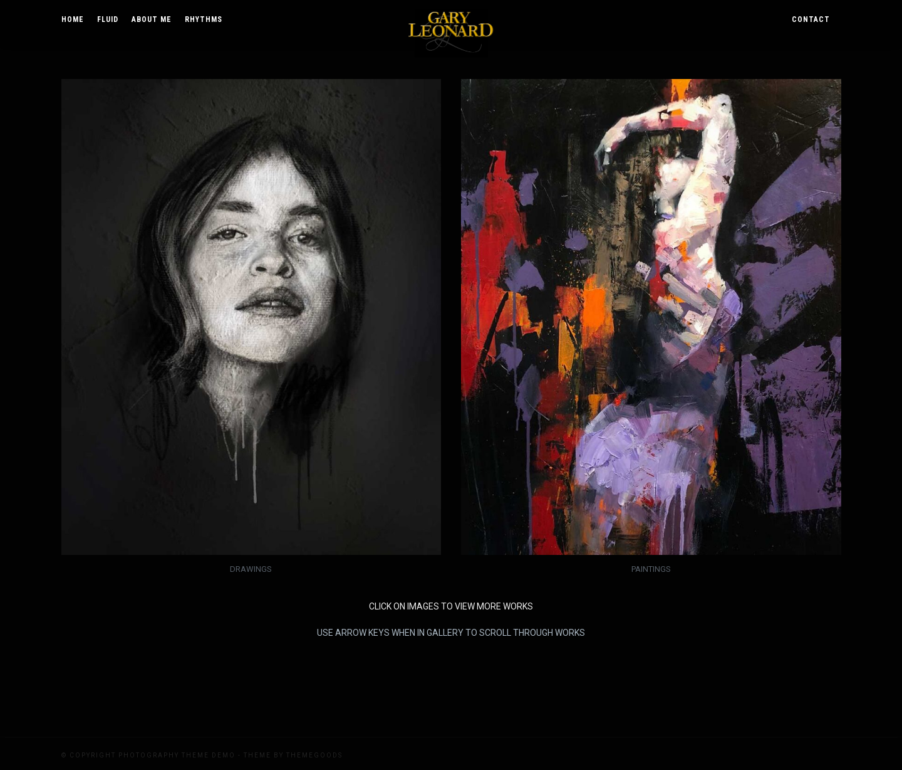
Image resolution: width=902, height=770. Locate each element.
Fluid (107, 19)
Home (72, 19)
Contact (811, 19)
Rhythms (203, 19)
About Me (152, 19)
